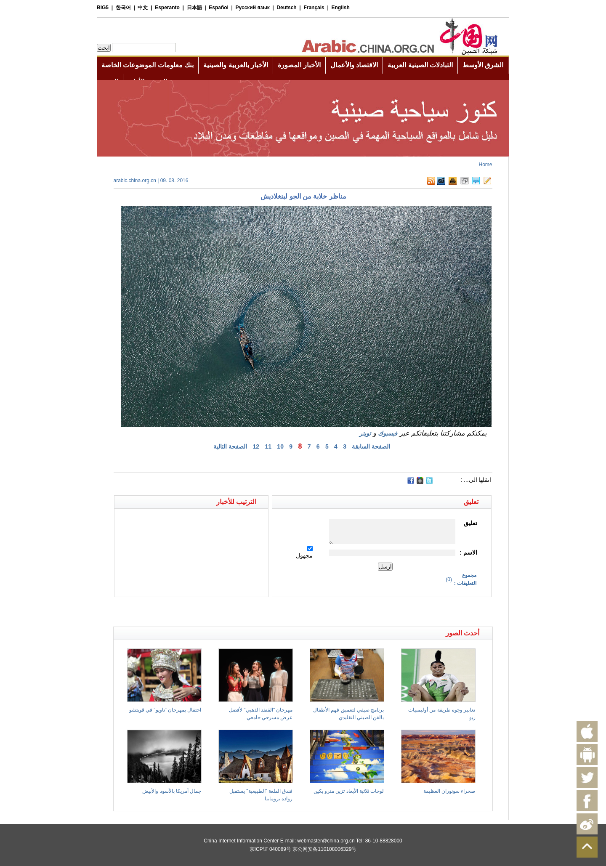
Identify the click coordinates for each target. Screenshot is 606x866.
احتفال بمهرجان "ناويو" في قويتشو (165, 710)
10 (280, 446)
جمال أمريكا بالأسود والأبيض (171, 791)
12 (256, 446)
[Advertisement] (208, 611)
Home (485, 164)
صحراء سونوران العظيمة (449, 791)
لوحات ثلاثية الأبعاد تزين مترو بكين (349, 791)
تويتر (365, 433)
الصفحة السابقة (371, 446)
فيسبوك (387, 433)
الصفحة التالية (230, 446)
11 (268, 446)
